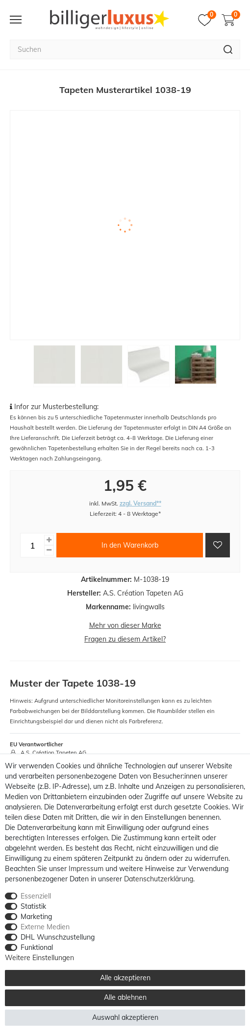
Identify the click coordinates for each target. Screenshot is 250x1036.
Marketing (36, 916)
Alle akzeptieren (125, 977)
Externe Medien (45, 926)
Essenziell (36, 896)
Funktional (37, 947)
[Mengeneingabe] (32, 545)
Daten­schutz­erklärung (158, 879)
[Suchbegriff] (113, 49)
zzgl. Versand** (140, 503)
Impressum (86, 868)
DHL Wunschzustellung (58, 937)
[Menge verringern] (49, 550)
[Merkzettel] (207, 20)
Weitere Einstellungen (39, 957)
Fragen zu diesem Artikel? (125, 639)
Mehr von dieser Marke (125, 625)
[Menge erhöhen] (49, 540)
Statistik (33, 906)
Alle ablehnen (125, 997)
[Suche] (228, 49)
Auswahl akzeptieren (125, 1017)
